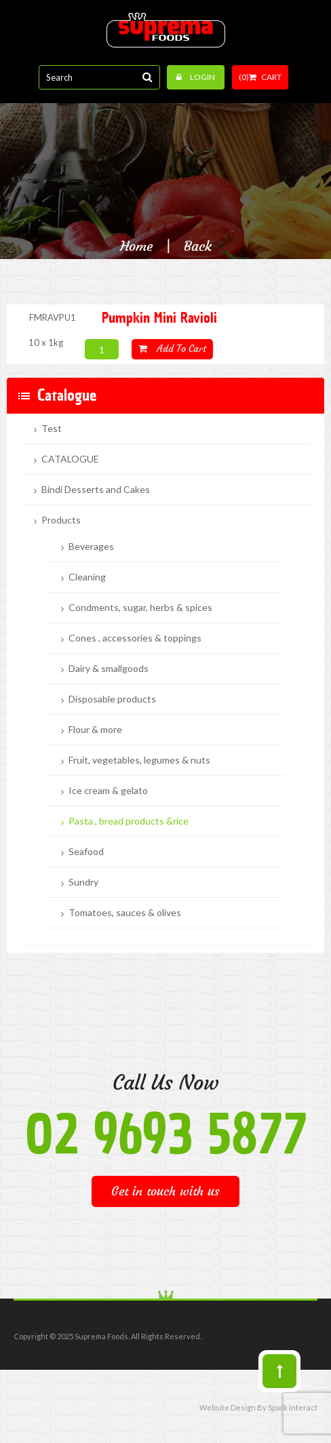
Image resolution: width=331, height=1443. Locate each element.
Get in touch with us (165, 1191)
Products (61, 520)
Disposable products (112, 699)
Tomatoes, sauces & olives (125, 912)
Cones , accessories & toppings (135, 638)
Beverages (91, 546)
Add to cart (172, 348)
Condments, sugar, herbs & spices (140, 607)
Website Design (227, 1407)
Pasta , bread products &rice (129, 821)
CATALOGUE (70, 459)
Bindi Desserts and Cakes (95, 489)
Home (136, 246)
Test (51, 428)
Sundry (83, 882)
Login (195, 77)
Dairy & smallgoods (109, 668)
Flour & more (95, 729)
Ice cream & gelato (108, 790)
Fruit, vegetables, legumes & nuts (139, 760)
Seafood (86, 851)
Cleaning (87, 577)
